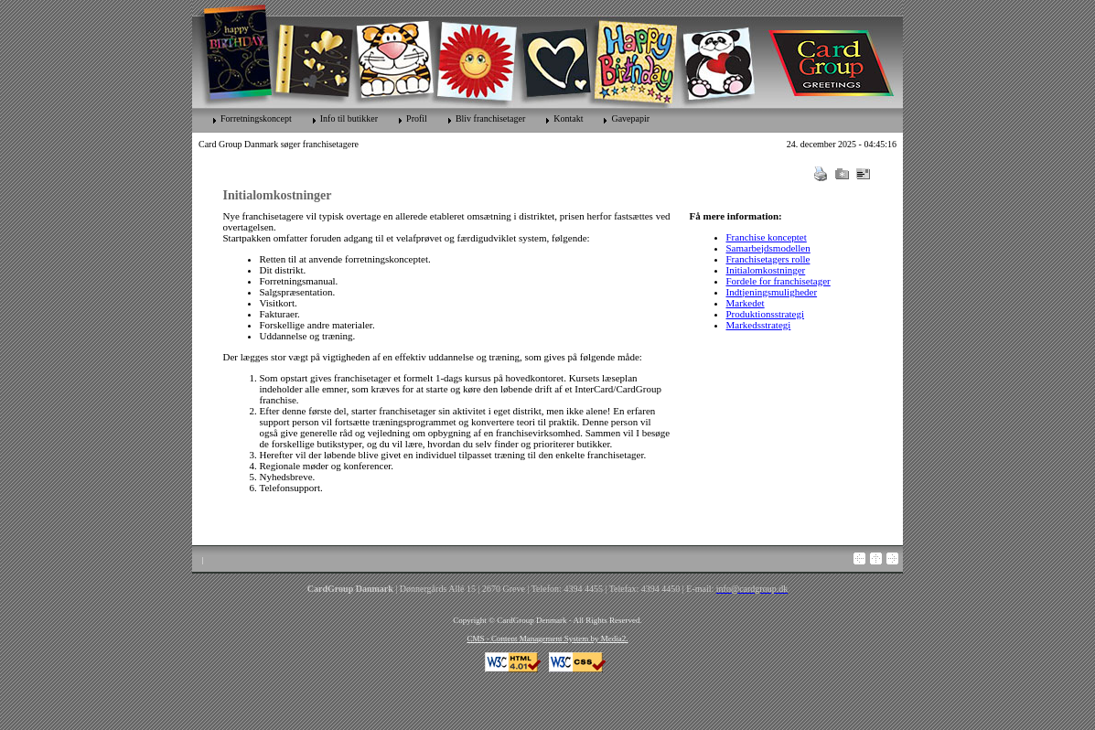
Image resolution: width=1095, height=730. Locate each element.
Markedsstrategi (758, 324)
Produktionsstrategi (765, 313)
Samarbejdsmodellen (768, 247)
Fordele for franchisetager (778, 280)
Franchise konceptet (766, 236)
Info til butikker (349, 118)
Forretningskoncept (256, 118)
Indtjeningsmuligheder (772, 291)
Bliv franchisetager (490, 118)
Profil (416, 118)
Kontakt (568, 118)
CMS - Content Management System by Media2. (547, 638)
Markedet (745, 302)
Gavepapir (630, 118)
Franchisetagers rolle (768, 258)
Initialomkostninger (766, 269)
